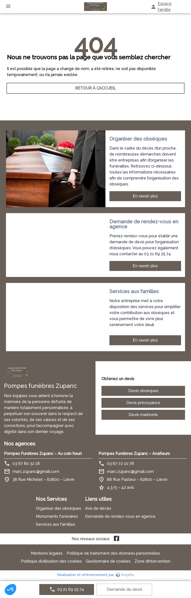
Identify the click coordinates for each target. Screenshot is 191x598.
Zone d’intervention (152, 561)
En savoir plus (145, 196)
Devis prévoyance (143, 402)
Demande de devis (124, 589)
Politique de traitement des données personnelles (113, 553)
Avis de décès (98, 508)
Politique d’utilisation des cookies (51, 561)
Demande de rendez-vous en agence (120, 516)
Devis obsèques (143, 390)
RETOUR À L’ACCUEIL (95, 88)
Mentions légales (47, 553)
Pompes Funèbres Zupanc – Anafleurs (134, 453)
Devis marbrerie (143, 414)
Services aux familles (55, 524)
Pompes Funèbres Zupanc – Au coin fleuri (43, 453)
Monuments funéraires (57, 516)
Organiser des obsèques (58, 508)
